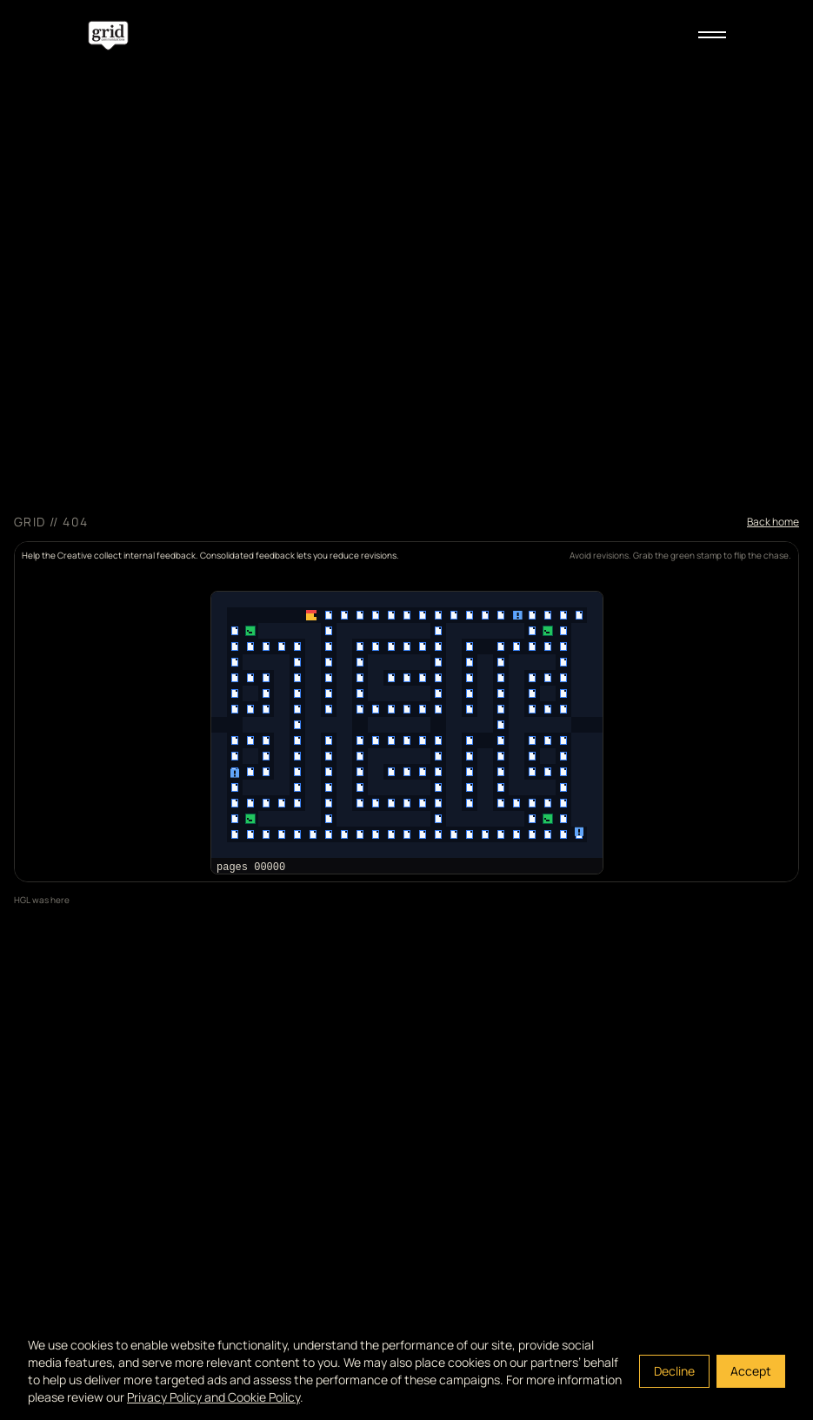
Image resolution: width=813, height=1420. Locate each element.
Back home (773, 522)
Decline (674, 1371)
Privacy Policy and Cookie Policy (213, 1397)
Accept (750, 1371)
